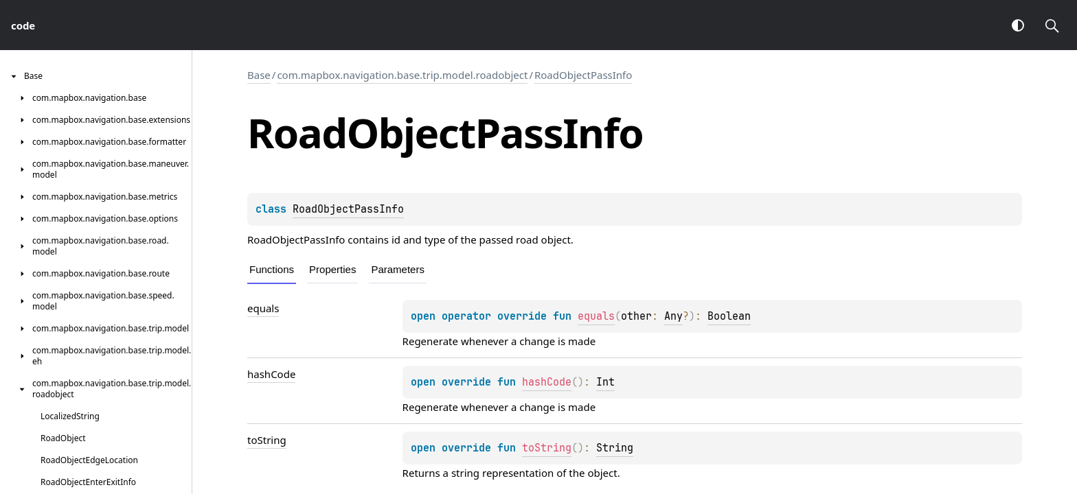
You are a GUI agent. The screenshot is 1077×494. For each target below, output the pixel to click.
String (614, 448)
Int (605, 382)
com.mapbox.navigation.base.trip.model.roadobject (402, 75)
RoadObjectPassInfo (583, 75)
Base (259, 75)
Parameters (397, 269)
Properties (332, 269)
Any (673, 316)
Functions (271, 269)
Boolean (729, 316)
